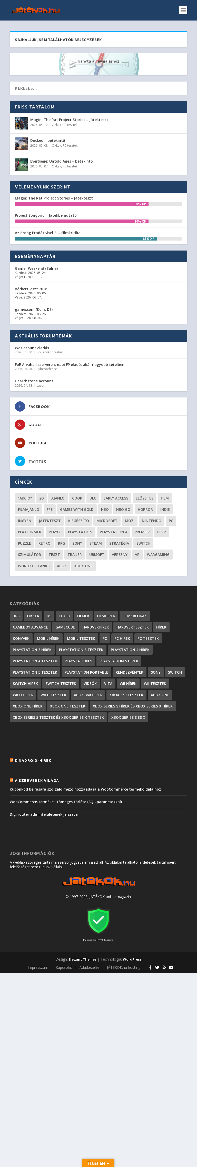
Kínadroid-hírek (33, 761)
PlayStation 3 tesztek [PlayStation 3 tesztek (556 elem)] (81, 649)
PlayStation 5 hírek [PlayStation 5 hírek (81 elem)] (119, 661)
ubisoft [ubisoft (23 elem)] (96, 554)
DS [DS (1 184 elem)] (49, 615)
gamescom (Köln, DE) (34, 309)
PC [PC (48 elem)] (171, 520)
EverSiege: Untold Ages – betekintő (61, 161)
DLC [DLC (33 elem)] (93, 498)
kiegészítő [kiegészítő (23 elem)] (78, 520)
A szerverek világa (37, 781)
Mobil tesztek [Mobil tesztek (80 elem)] (81, 638)
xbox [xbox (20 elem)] (62, 565)
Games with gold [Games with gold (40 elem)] (77, 509)
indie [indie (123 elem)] (165, 509)
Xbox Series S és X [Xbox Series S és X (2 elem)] (128, 717)
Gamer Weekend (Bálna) (36, 268)
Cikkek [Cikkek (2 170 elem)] (33, 615)
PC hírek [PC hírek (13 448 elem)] (122, 638)
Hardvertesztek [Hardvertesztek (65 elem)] (132, 627)
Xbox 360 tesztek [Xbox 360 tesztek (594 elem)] (126, 694)
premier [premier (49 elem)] (142, 532)
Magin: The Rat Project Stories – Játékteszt (69, 119)
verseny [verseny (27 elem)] (119, 554)
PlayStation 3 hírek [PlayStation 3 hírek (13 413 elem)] (32, 649)
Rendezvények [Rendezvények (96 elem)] (129, 672)
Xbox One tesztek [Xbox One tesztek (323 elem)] (67, 706)
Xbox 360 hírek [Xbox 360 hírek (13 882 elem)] (88, 694)
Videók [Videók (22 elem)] (90, 683)
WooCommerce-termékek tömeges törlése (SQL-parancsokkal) (66, 801)
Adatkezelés (90, 967)
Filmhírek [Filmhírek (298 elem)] (106, 615)
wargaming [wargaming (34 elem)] (158, 554)
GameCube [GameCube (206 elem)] (65, 627)
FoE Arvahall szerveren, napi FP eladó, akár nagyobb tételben (69, 364)
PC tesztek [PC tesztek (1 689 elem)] (148, 638)
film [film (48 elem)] (165, 498)
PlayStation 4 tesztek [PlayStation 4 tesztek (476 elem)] (35, 661)
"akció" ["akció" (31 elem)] (25, 498)
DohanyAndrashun (50, 352)
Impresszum (38, 967)
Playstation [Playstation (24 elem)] (80, 532)
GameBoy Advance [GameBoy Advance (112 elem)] (30, 627)
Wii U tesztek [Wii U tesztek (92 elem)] (53, 694)
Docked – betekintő (47, 140)
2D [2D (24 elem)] (41, 498)
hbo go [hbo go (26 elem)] (123, 509)
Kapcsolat (64, 967)
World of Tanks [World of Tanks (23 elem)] (34, 565)
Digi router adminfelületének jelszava (44, 814)
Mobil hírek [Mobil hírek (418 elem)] (48, 638)
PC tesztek (70, 125)
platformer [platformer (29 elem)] (29, 532)
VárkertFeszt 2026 (31, 288)
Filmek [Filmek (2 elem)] (83, 615)
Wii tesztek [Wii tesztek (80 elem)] (155, 683)
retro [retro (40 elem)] (44, 543)
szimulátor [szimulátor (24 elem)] (29, 554)
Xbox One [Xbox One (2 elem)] (160, 694)
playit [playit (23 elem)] (55, 532)
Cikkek (56, 125)
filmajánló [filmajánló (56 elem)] (28, 509)
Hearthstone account (34, 380)
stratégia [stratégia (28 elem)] (119, 543)
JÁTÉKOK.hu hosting (123, 967)
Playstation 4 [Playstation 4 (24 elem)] (113, 532)
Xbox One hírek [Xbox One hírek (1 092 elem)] (28, 706)
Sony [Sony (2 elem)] (156, 672)
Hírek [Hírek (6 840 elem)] (161, 627)
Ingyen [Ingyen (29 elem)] (24, 520)
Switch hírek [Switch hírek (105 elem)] (25, 683)
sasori (40, 385)
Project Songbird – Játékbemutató (46, 215)
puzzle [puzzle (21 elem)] (24, 543)
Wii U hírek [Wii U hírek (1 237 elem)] (23, 694)
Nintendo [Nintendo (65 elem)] (151, 520)
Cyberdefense (46, 369)
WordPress (132, 959)
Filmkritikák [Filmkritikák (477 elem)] (135, 615)
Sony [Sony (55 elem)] (77, 543)
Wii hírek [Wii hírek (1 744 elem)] (128, 683)
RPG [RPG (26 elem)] (61, 543)
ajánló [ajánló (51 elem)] (58, 498)
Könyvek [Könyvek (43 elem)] (21, 638)
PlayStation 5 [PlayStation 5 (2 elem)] (78, 661)
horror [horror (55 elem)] (145, 509)
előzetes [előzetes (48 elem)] (144, 498)
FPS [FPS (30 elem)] (50, 509)
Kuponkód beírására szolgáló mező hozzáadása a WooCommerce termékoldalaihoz (85, 789)
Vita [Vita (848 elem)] (108, 683)
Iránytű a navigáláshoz (98, 61)
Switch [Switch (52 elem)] (143, 543)
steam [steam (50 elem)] (96, 543)
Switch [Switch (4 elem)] (175, 672)
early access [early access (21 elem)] (116, 498)
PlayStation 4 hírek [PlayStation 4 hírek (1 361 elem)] (130, 649)
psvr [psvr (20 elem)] (161, 532)
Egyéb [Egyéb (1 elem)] (64, 615)
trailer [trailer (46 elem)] (74, 554)
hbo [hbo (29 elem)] (105, 509)
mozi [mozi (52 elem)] (129, 520)
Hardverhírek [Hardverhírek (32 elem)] (95, 627)
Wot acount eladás (32, 347)
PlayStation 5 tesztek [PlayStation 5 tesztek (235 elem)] (35, 672)
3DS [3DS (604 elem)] (16, 615)
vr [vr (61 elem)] (137, 554)
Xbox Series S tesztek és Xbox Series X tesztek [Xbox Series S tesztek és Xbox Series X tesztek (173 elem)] (58, 717)
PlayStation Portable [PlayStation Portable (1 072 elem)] (86, 672)
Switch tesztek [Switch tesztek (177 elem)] (60, 683)
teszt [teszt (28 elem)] (54, 554)
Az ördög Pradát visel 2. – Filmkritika (48, 232)
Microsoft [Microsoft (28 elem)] (106, 520)
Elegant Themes (82, 959)
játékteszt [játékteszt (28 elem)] (50, 520)
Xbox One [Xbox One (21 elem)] (83, 565)
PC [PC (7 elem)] (105, 638)
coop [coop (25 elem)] (77, 498)
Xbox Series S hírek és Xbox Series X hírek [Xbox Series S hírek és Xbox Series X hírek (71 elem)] (133, 706)
